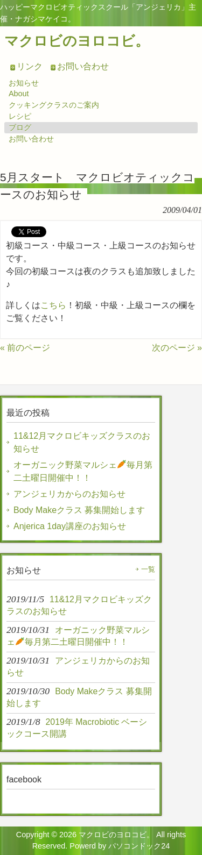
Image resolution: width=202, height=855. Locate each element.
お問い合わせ (83, 66)
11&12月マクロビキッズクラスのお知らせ (81, 442)
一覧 (148, 569)
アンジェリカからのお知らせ (69, 493)
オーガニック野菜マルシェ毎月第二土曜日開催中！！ (82, 471)
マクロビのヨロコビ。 (76, 40)
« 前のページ (25, 347)
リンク (30, 66)
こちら (53, 305)
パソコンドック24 (139, 846)
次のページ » (177, 347)
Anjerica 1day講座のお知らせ (69, 526)
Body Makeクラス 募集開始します (79, 510)
